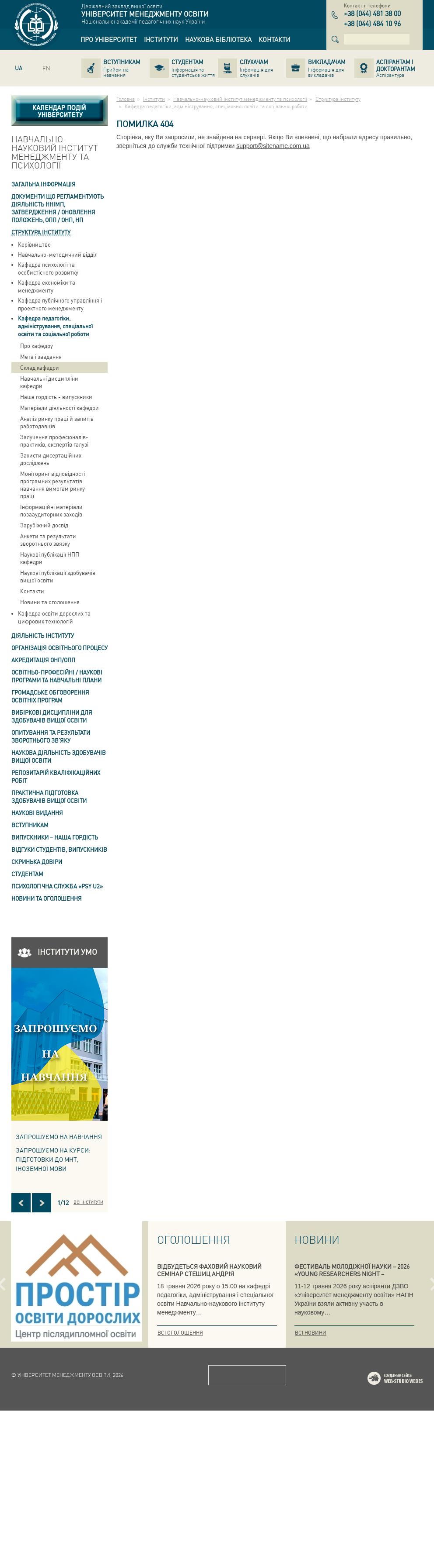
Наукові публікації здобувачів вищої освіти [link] (57, 576)
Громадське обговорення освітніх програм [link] (50, 696)
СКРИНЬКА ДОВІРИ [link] (36, 861)
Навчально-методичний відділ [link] (58, 254)
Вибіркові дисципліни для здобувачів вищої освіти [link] (51, 716)
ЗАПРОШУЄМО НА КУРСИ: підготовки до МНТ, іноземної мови (53, 1159)
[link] (108, 39)
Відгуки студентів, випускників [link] (59, 849)
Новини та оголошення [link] (50, 602)
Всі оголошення (180, 1332)
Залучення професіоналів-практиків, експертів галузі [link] (54, 440)
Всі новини (310, 1332)
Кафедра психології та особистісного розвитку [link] (48, 268)
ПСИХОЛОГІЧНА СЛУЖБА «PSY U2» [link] (57, 886)
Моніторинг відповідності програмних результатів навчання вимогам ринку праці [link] (52, 484)
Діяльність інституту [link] (42, 635)
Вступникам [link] (30, 825)
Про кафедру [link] (36, 345)
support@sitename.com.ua (273, 145)
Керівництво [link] (34, 244)
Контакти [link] (32, 591)
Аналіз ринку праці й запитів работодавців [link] (57, 422)
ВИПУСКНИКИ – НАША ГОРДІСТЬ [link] (54, 837)
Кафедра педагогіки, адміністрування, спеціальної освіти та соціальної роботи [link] (55, 325)
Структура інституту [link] (40, 232)
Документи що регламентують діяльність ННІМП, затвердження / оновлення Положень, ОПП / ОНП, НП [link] (57, 208)
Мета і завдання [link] (41, 356)
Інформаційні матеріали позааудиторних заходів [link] (51, 510)
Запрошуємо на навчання (59, 1136)
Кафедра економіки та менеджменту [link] (46, 286)
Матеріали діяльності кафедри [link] (59, 407)
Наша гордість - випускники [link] (56, 396)
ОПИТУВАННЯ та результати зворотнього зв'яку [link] (50, 736)
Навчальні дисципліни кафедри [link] (49, 382)
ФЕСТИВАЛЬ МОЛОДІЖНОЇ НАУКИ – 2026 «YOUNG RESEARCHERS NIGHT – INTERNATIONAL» (352, 1273)
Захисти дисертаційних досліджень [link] (50, 458)
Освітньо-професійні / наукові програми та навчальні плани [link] (56, 676)
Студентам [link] (27, 874)
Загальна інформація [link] (43, 184)
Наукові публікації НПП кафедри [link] (49, 558)
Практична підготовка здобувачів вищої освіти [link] (49, 796)
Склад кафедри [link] (39, 367)
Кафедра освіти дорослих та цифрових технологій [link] (54, 617)
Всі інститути (88, 1202)
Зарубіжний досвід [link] (44, 525)
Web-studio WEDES (406, 1528)
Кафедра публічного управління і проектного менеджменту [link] (60, 304)
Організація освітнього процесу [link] (59, 647)
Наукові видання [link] (37, 812)
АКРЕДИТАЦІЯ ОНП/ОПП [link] (43, 660)
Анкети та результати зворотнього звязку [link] (48, 539)
